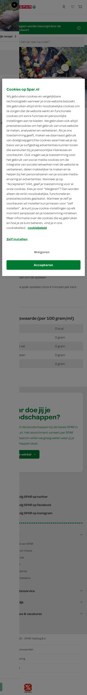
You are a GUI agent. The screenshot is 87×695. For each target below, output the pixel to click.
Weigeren (42, 252)
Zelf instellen (17, 239)
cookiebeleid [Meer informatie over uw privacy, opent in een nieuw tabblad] (37, 227)
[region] (43, 177)
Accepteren (43, 265)
